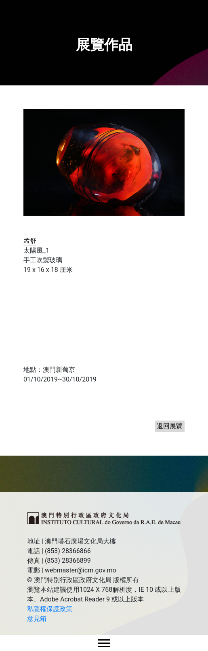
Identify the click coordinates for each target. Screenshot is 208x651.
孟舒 (29, 241)
